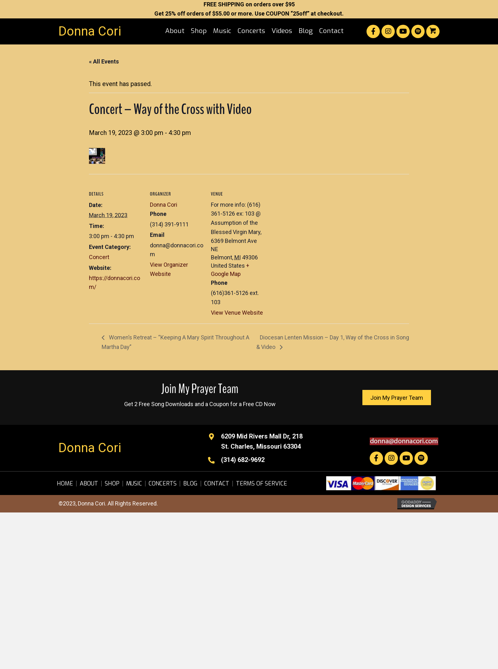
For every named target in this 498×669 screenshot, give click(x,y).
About (89, 483)
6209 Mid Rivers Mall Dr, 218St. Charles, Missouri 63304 (262, 441)
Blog (190, 483)
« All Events (104, 61)
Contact (216, 483)
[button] (373, 31)
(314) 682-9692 (243, 460)
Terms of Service (261, 483)
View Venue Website (237, 312)
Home (65, 483)
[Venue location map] (305, 217)
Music (134, 483)
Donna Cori (89, 31)
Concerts (163, 483)
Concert (99, 257)
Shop (112, 483)
